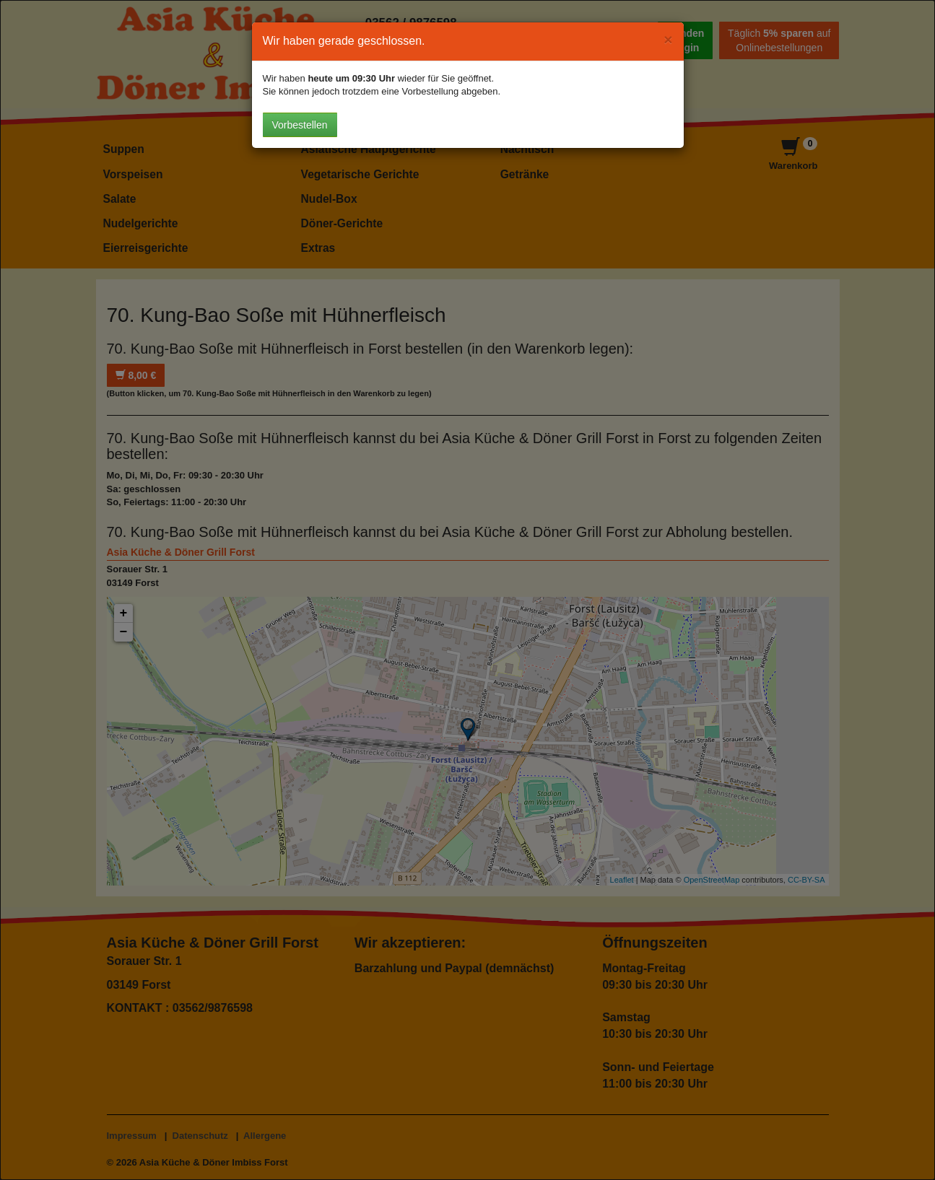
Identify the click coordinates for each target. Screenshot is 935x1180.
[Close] (668, 39)
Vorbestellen (300, 125)
